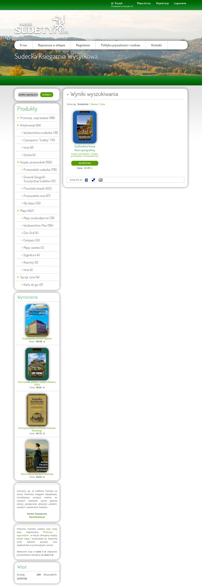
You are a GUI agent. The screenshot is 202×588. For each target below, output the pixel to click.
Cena (102, 104)
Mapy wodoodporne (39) (38, 218)
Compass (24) (31, 240)
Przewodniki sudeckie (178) (40, 170)
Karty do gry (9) (33, 285)
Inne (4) (28, 270)
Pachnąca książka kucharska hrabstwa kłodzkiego (37, 429)
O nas (23, 45)
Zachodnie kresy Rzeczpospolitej (84, 148)
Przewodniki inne (91, 156)
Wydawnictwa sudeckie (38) (40, 133)
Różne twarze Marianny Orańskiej (37, 474)
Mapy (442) (27, 211)
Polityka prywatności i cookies (120, 45)
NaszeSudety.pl (37, 517)
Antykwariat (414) (30, 125)
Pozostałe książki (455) (37, 188)
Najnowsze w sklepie (51, 45)
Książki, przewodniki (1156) (36, 162)
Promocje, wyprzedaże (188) (37, 118)
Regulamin (83, 45)
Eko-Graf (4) (30, 233)
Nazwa (94, 104)
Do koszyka (85, 163)
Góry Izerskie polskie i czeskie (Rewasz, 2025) (37, 383)
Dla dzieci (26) (32, 203)
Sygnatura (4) (31, 255)
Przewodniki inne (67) (36, 196)
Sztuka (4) (29, 155)
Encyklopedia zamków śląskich (37, 338)
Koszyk (118, 3)
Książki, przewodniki (80, 154)
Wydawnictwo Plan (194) (38, 225)
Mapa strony (144, 3)
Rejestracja (162, 3)
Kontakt (156, 45)
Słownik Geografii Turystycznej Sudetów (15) (39, 179)
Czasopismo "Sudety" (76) (39, 140)
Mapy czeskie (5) (33, 248)
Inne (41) (28, 147)
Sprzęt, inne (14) (29, 277)
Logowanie (180, 3)
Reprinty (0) (30, 262)
